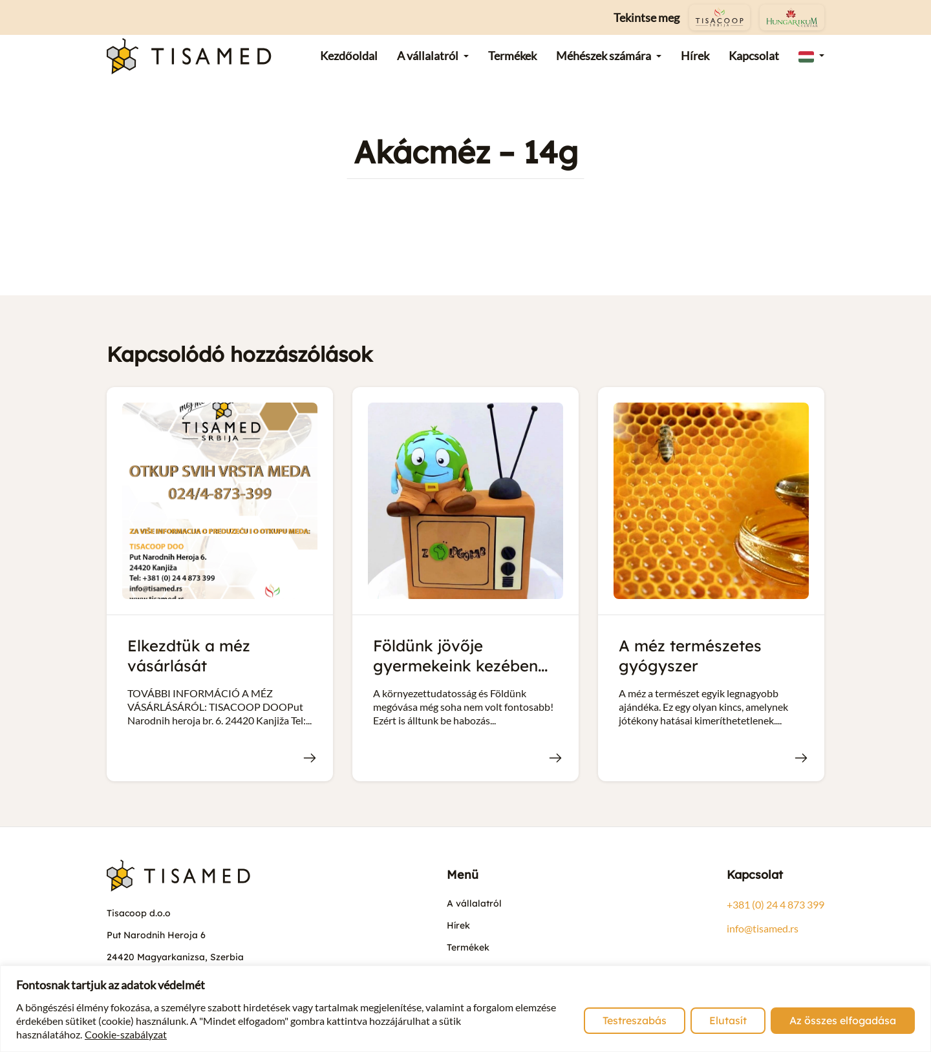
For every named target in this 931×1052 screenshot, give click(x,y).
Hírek (458, 925)
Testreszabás (635, 1020)
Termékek (468, 947)
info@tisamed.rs (762, 928)
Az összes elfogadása (842, 1020)
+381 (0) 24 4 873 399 (775, 904)
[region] (465, 1008)
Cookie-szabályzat (126, 1034)
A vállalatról (474, 903)
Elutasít (728, 1020)
